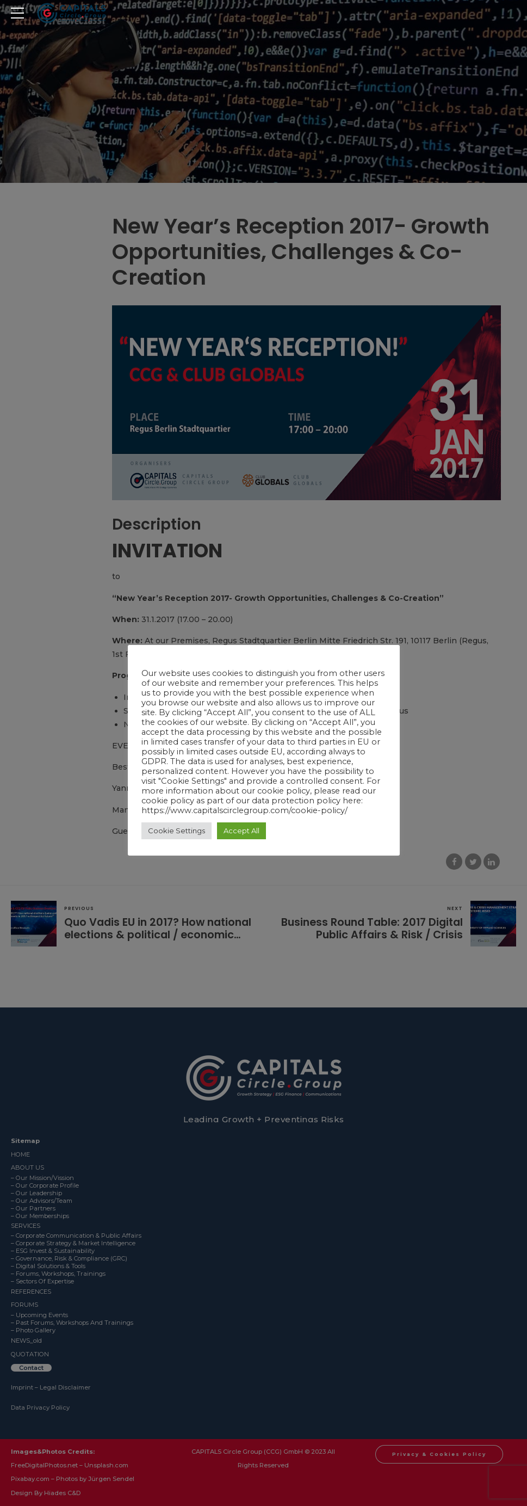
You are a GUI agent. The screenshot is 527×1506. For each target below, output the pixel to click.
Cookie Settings (176, 830)
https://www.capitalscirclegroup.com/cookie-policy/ (244, 810)
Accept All (241, 830)
